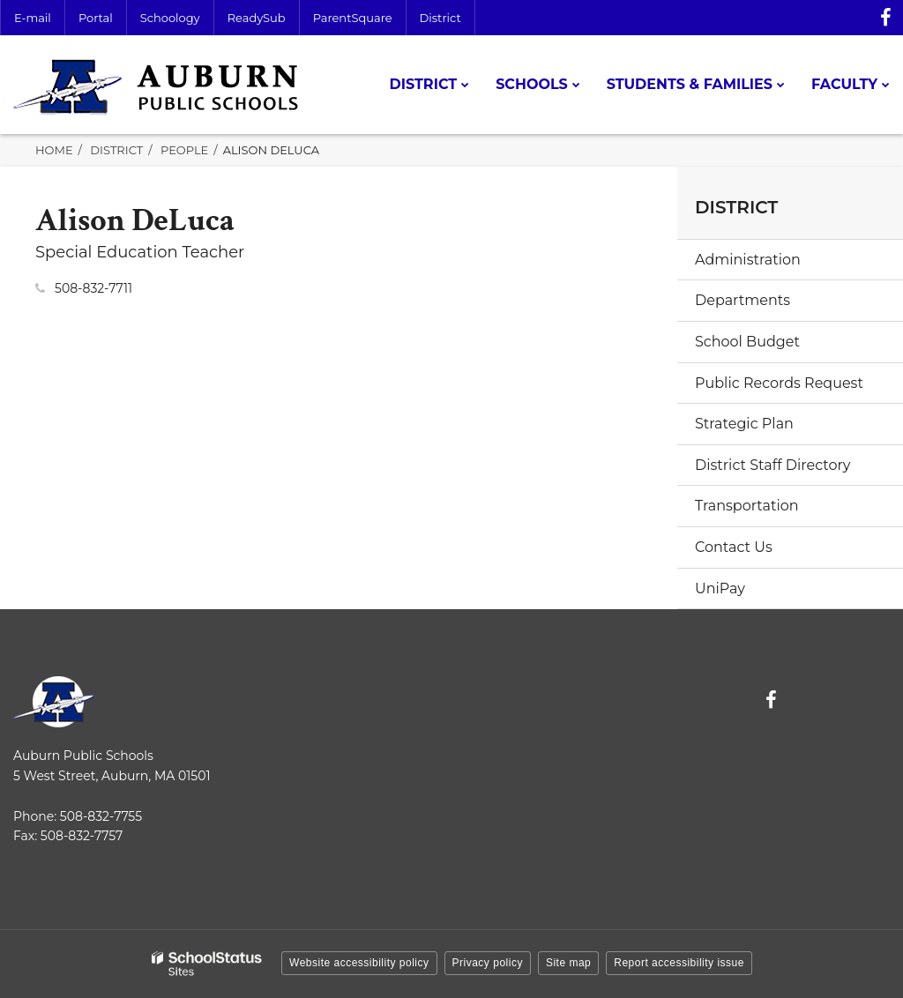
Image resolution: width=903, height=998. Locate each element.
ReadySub (257, 18)
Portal (95, 18)
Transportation (747, 505)
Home (54, 150)
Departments (742, 300)
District (440, 18)
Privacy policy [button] (487, 963)
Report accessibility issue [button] (679, 963)
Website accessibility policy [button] (359, 963)
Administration (748, 259)
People (184, 150)
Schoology (170, 18)
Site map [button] (568, 963)
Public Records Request (779, 383)
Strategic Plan (744, 423)
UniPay (720, 588)
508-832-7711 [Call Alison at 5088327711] (93, 288)
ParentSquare (352, 18)
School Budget (747, 341)
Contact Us (733, 547)
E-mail (32, 18)
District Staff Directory (772, 465)
